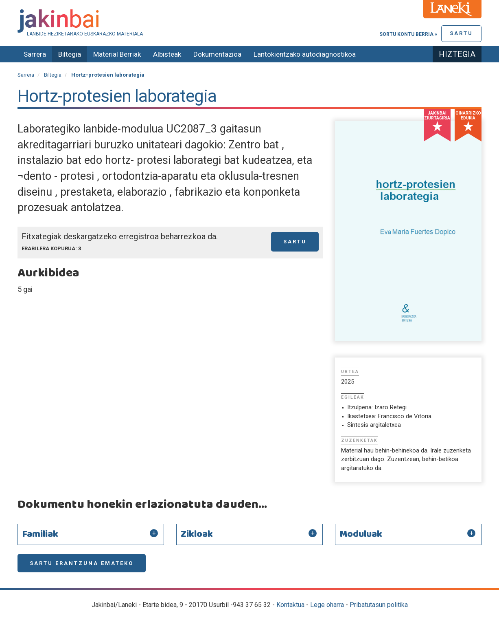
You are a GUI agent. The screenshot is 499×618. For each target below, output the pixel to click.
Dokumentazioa (217, 54)
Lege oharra (327, 605)
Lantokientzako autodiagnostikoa (305, 54)
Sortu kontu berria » (408, 34)
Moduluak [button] (360, 534)
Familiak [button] (40, 534)
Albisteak (167, 54)
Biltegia (69, 54)
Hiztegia (457, 54)
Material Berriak (117, 54)
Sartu (461, 33)
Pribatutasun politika (379, 605)
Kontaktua (290, 605)
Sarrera (35, 54)
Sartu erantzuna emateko (82, 563)
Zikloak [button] (197, 534)
